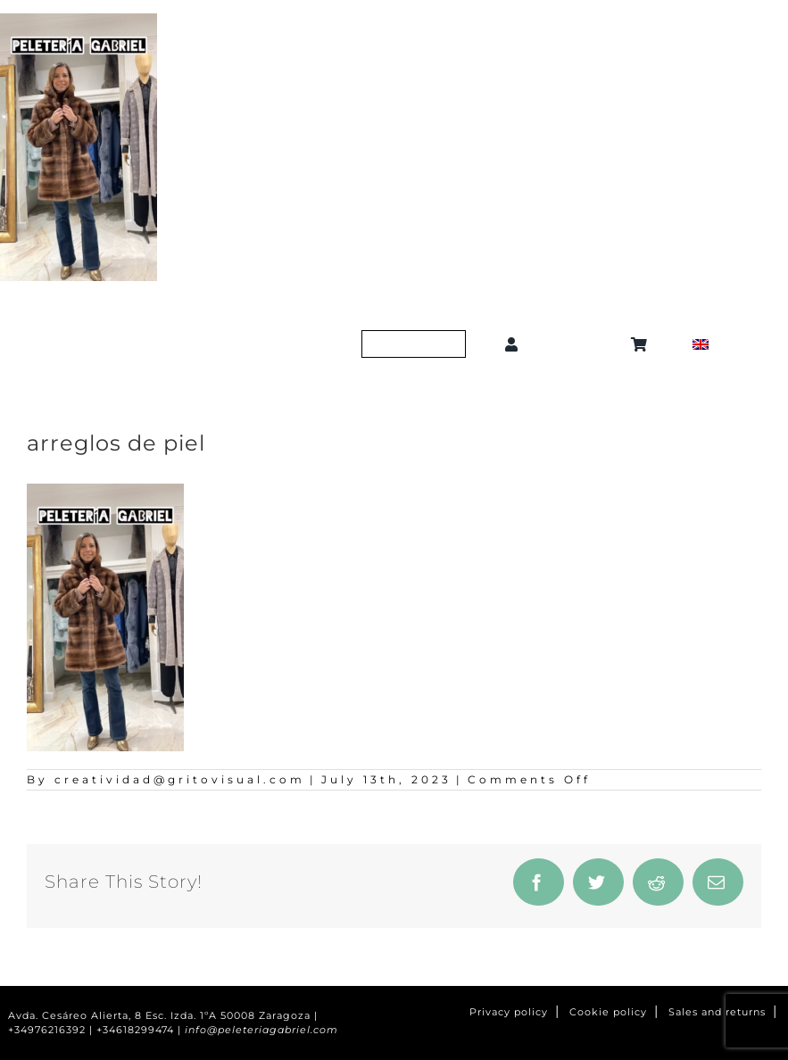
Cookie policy (608, 1012)
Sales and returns (717, 1012)
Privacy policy (508, 1012)
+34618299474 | (140, 1030)
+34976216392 (47, 1030)
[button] (577, 344)
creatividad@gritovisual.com (179, 779)
